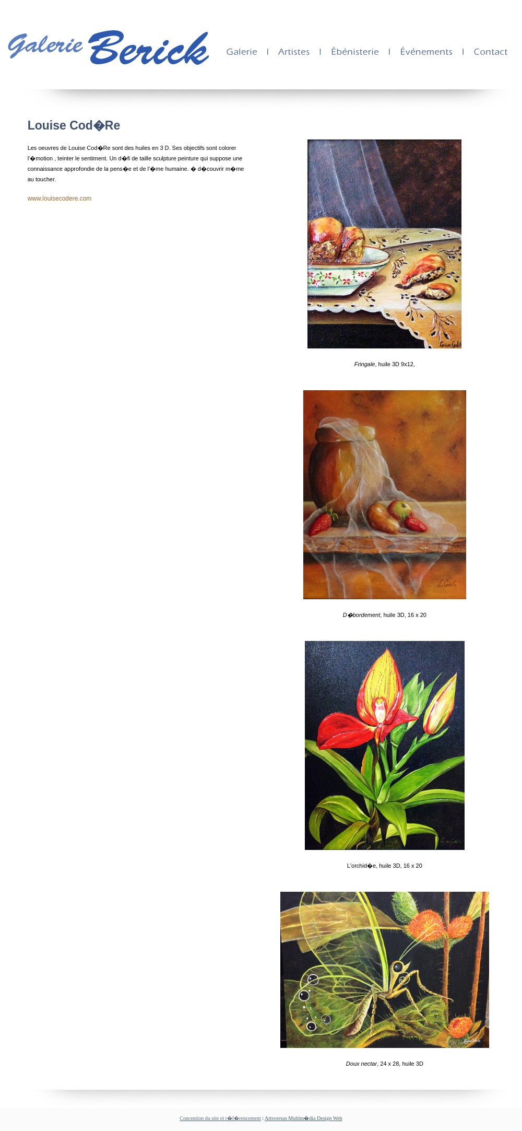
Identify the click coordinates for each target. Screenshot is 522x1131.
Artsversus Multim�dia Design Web (303, 1118)
